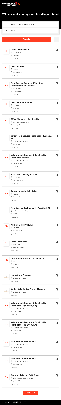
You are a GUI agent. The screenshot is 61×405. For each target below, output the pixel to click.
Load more (30, 393)
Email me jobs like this (13, 402)
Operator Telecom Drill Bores (25, 375)
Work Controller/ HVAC (22, 225)
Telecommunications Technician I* (27, 258)
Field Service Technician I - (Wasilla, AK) (30, 208)
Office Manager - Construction (25, 119)
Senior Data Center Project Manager (28, 289)
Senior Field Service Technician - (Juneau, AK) (31, 137)
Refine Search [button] (56, 39)
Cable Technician (19, 242)
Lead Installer (17, 66)
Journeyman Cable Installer (24, 191)
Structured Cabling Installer (24, 174)
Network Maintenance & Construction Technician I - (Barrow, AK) (29, 304)
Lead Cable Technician (21, 102)
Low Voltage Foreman (21, 275)
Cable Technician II (20, 50)
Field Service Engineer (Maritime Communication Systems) (27, 84)
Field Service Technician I (23, 342)
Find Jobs (26, 39)
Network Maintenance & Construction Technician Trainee (29, 156)
